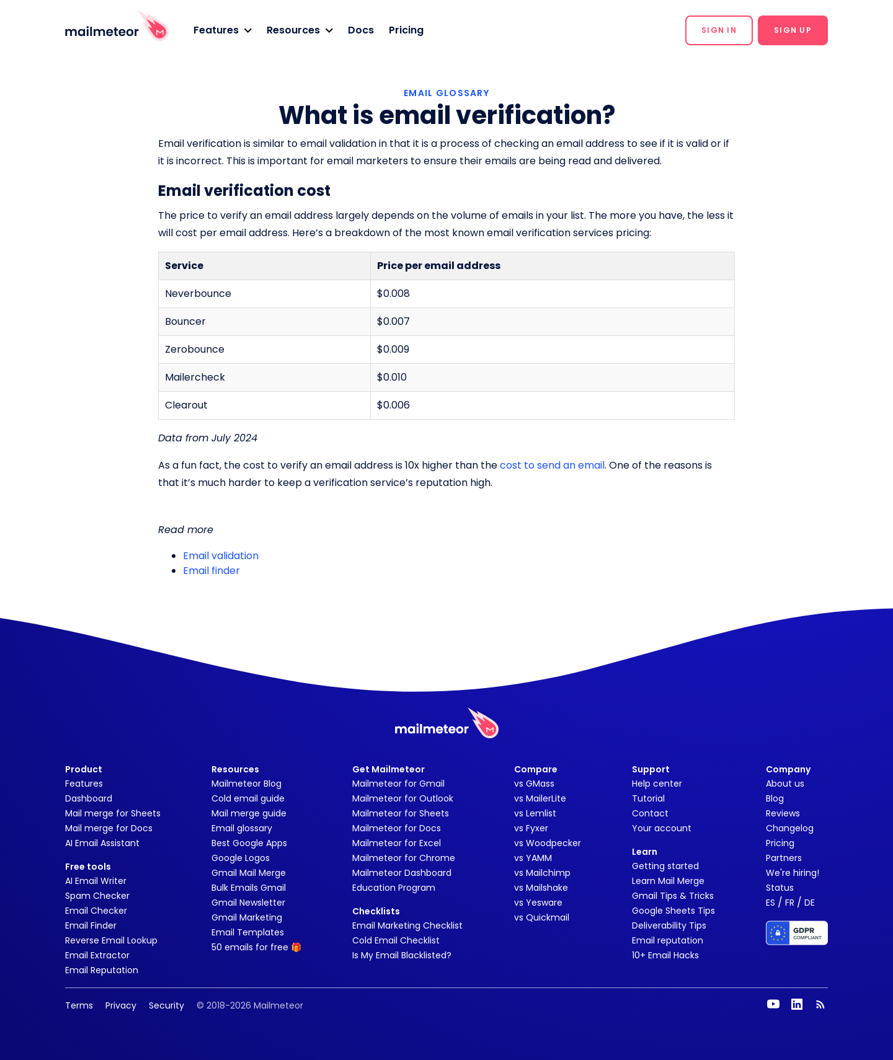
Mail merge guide (249, 813)
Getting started (665, 866)
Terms (79, 1005)
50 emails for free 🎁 (256, 947)
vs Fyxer (531, 828)
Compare (536, 769)
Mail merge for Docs (109, 828)
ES (770, 902)
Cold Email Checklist (396, 940)
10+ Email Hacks (665, 955)
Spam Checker (97, 896)
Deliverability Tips (669, 925)
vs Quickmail (541, 917)
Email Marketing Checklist (407, 925)
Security (166, 1005)
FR (789, 902)
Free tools (88, 866)
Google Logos (240, 858)
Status (780, 887)
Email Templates (247, 932)
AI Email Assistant (102, 843)
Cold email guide (248, 798)
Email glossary (241, 828)
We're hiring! (792, 873)
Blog (775, 798)
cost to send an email (552, 465)
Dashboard (88, 798)
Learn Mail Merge (668, 881)
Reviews (783, 813)
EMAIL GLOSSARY (446, 93)
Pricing (406, 30)
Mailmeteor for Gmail (398, 783)
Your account (661, 828)
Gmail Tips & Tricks (673, 896)
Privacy (120, 1005)
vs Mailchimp (542, 873)
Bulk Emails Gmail (248, 887)
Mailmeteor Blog (246, 783)
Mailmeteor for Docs (396, 828)
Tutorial (648, 798)
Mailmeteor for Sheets (400, 813)
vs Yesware (538, 902)
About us (785, 783)
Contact (650, 813)
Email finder (211, 570)
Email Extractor (97, 955)
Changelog (790, 828)
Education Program (393, 887)
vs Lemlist (535, 813)
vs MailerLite (540, 798)
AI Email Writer (96, 881)
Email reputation (667, 940)
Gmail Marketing (246, 917)
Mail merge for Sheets (113, 813)
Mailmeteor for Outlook (402, 798)
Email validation (221, 556)
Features (84, 783)
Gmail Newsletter (248, 902)
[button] (222, 30)
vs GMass (534, 783)
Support (651, 769)
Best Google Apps (249, 843)
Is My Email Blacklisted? (401, 955)
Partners (784, 858)
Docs (361, 30)
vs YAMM (533, 858)
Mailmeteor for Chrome (403, 858)
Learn (644, 852)
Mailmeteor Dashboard (401, 873)
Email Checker (96, 910)
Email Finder (91, 925)
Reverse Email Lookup (111, 940)
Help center (657, 783)
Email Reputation (101, 970)
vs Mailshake (541, 887)
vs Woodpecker (547, 843)
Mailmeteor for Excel (396, 843)
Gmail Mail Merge (248, 873)
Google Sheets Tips (673, 910)
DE (809, 902)
